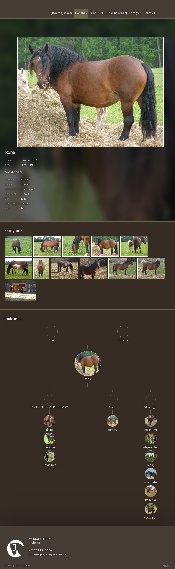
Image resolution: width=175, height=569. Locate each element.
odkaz (24, 203)
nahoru (166, 565)
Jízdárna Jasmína (62, 13)
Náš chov (81, 13)
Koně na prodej (117, 13)
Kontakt (150, 13)
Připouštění (97, 13)
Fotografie (136, 13)
